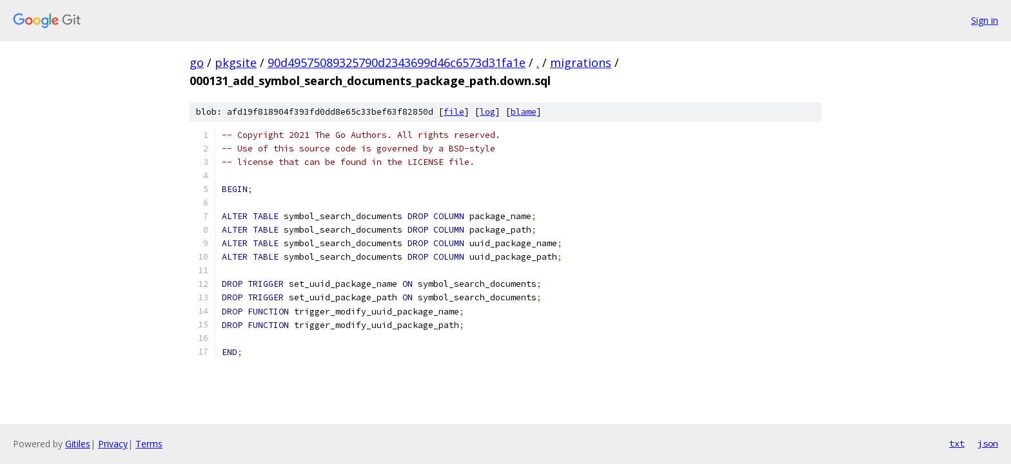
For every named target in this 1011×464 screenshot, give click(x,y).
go (197, 62)
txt (957, 443)
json (987, 443)
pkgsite (236, 62)
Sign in (984, 20)
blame (523, 111)
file (454, 111)
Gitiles (77, 444)
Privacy (113, 444)
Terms (148, 444)
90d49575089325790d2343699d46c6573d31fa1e (396, 62)
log (487, 111)
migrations (580, 62)
